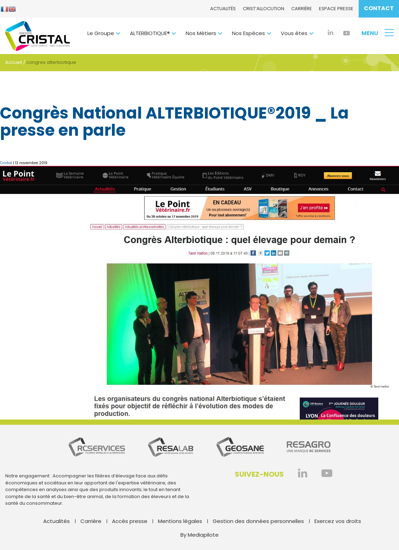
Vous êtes (294, 33)
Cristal (6, 163)
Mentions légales (180, 521)
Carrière (301, 8)
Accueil (13, 62)
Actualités (223, 8)
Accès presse (129, 521)
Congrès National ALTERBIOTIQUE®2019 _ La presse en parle (174, 122)
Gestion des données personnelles (258, 521)
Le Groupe (100, 33)
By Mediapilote (199, 534)
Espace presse (336, 8)
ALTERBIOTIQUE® (150, 33)
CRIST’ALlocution (263, 8)
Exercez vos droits (337, 521)
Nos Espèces (248, 33)
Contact (379, 8)
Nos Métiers (201, 33)
